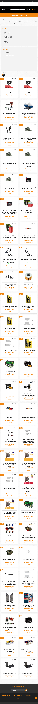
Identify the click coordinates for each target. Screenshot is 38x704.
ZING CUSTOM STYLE (8, 44)
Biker (6, 64)
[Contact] (5, 1)
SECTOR (5, 38)
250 (7, 41)
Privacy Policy (15, 702)
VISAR (5, 42)
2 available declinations (9, 119)
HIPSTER (6, 31)
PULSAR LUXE (6, 35)
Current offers (8, 67)
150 (10, 40)
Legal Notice (10, 702)
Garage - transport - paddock (12, 61)
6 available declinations (9, 542)
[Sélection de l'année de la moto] (23, 15)
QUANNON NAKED (7, 36)
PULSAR (5, 33)
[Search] (5, 4)
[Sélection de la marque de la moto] (15, 15)
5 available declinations (28, 242)
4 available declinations (28, 398)
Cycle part (7, 52)
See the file (28, 119)
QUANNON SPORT (7, 37)
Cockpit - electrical (9, 58)
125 (8, 31)
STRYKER (6, 40)
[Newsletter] (26, 690)
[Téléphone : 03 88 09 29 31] (9, 1)
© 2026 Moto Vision (20, 702)
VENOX (5, 41)
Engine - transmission (10, 55)
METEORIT (6, 32)
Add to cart (28, 144)
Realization (27, 702)
